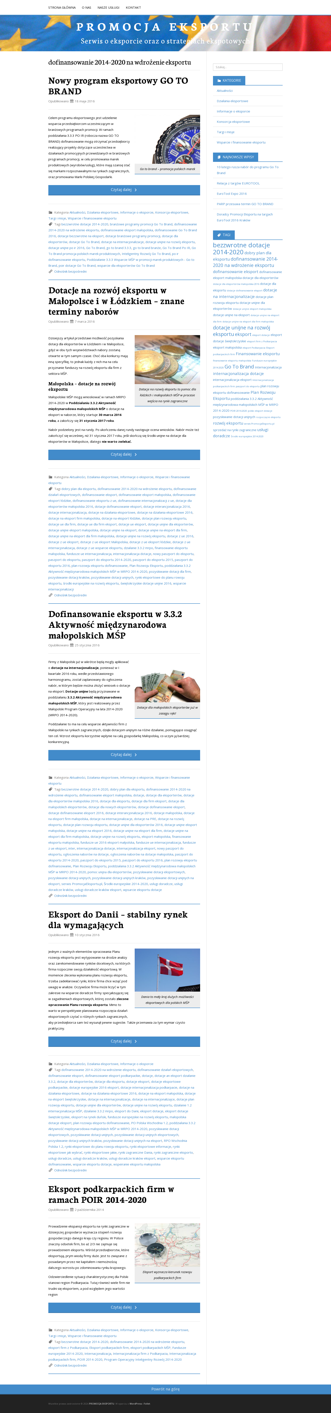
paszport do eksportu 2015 (153, 560)
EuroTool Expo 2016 (232, 193)
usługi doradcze (161, 884)
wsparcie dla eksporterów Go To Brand (126, 265)
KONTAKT (133, 7)
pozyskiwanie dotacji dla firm (170, 571)
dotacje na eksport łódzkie (121, 518)
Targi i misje (57, 218)
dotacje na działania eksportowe (111, 512)
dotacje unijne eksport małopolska (73, 530)
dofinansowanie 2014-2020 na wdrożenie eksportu (135, 489)
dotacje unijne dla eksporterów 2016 (136, 825)
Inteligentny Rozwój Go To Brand (146, 254)
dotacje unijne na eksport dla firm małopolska (81, 536)
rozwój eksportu (228, 423)
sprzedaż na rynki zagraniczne (234, 430)
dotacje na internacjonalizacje (122, 242)
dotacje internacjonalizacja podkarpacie (149, 1087)
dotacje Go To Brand (84, 242)
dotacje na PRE (145, 819)
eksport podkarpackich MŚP (150, 1347)
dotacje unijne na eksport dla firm (162, 530)
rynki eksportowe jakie (100, 1152)
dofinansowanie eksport (99, 495)
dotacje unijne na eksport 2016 (89, 830)
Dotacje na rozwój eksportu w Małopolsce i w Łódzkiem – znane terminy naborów (116, 300)
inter (71, 848)
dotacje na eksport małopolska (160, 1093)
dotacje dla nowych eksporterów (112, 807)
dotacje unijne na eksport (118, 530)
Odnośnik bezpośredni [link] (70, 271)
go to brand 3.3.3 (118, 248)
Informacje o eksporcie (136, 212)
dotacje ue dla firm (62, 524)
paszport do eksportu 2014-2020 (106, 560)
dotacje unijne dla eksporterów (170, 524)
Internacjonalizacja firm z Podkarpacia (140, 1353)
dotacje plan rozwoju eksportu (164, 518)
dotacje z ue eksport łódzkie (150, 542)
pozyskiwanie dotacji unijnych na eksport (132, 1140)
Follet (147, 1403)
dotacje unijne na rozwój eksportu (170, 242)
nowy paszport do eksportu (173, 554)
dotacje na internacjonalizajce (153, 1099)
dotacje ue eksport (132, 524)
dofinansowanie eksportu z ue (94, 500)
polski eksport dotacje (260, 410)
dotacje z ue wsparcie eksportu (99, 548)
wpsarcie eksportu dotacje (142, 890)
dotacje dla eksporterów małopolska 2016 (236, 284)
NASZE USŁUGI (108, 7)
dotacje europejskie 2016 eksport (94, 1087)
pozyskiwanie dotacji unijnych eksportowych (146, 1135)
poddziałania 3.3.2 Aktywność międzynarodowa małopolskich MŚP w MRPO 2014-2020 (245, 405)
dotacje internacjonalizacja (67, 512)
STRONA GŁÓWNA (62, 7)
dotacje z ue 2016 (180, 536)
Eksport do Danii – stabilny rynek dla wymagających (118, 919)
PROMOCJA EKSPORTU (165, 26)
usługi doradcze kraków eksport (98, 890)
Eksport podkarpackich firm (109, 1347)
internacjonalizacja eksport (136, 848)
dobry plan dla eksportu (78, 489)
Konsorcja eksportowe (171, 212)
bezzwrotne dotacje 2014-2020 (84, 224)
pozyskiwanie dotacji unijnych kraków (119, 878)
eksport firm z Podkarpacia (68, 1347)
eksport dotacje (151, 1111)
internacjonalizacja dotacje (132, 554)
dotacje (138, 795)
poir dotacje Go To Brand (77, 265)
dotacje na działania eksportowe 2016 (165, 512)
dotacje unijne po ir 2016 (66, 248)
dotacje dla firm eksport (149, 801)
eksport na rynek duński (88, 1117)
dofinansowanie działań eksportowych (165, 1070)
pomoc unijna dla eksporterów (110, 872)
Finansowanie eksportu (258, 353)
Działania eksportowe (102, 212)
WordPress (136, 1403)
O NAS (86, 7)
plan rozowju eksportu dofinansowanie (100, 565)
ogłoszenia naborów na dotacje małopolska (141, 854)
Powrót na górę (165, 1388)
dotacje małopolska (168, 813)
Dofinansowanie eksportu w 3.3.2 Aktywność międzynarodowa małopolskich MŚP (115, 624)
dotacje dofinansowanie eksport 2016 (76, 813)
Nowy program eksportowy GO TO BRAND (118, 85)
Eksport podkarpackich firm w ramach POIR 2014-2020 (111, 1193)
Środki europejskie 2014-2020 (126, 884)
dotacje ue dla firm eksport (97, 524)
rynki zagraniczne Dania (135, 1152)
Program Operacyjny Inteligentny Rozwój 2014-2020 (143, 1359)
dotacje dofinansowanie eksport (118, 506)
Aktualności (77, 212)
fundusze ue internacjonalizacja (88, 554)
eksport (243, 334)
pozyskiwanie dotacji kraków (69, 577)
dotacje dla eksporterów (164, 795)
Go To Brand (95, 248)
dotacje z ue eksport (63, 542)
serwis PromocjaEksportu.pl (81, 884)
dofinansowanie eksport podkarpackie (112, 1075)
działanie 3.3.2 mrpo (138, 548)
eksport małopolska (156, 836)
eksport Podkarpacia (254, 347)
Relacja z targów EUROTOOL (238, 183)
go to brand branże (147, 248)
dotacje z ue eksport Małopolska (104, 542)
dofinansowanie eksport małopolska (127, 230)
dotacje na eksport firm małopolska (74, 518)
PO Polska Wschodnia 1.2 (149, 1123)
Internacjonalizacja (97, 1353)
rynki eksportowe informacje (150, 1146)
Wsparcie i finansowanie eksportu (92, 218)
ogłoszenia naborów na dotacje (86, 854)
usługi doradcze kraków (90, 1158)
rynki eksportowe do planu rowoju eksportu (96, 1146)
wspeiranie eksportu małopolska (136, 1164)
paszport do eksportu (64, 560)
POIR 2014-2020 (89, 1359)
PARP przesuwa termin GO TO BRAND (245, 204)
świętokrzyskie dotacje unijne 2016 (146, 583)
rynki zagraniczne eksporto (173, 1152)
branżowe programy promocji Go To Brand (141, 224)
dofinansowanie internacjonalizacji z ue (146, 500)
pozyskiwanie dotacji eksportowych (159, 872)
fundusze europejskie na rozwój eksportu (138, 1117)
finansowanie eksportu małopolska (232, 360)
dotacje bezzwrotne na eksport (81, 236)
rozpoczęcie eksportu (268, 417)
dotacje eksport (137, 1081)
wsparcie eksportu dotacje (92, 1164)
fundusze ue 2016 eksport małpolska (107, 842)
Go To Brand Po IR (176, 248)
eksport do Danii (126, 1111)
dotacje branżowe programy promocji (132, 236)
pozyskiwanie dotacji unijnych (112, 577)
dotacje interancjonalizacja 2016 (166, 506)
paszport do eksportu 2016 (142, 860)
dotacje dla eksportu (115, 801)
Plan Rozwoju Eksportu (146, 565)
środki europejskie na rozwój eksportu (91, 583)
